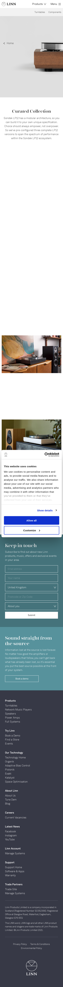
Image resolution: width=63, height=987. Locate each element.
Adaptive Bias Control (17, 765)
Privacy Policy (20, 944)
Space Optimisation (16, 781)
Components (54, 12)
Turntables (39, 12)
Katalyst (9, 777)
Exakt (8, 773)
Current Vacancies (15, 817)
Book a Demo (12, 735)
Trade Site (11, 889)
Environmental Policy (31, 948)
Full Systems (12, 721)
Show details (45, 510)
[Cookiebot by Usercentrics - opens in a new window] (45, 454)
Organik (9, 761)
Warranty (10, 875)
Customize (31, 530)
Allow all (31, 520)
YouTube (10, 839)
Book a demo (21, 678)
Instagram (11, 835)
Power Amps (12, 717)
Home (10, 43)
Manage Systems (15, 853)
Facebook (10, 831)
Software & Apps (14, 871)
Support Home (13, 867)
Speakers (10, 713)
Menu (56, 4)
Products (39, 4)
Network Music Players (18, 709)
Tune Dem (11, 799)
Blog (7, 803)
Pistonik (9, 769)
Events (9, 743)
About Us (10, 795)
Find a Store (12, 739)
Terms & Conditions (40, 944)
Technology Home (15, 757)
